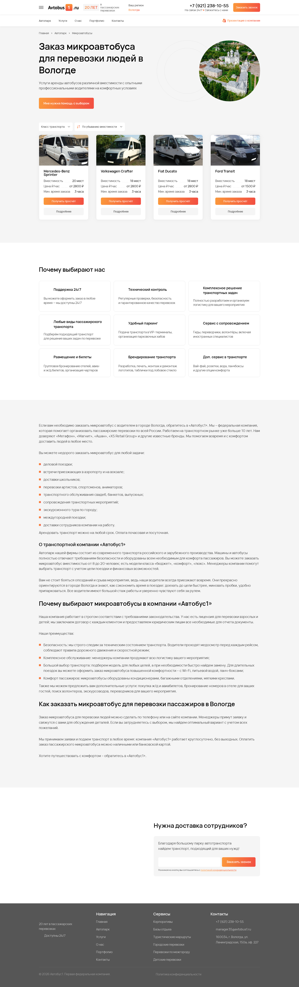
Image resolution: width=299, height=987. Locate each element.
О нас (78, 20)
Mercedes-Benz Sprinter (57, 172)
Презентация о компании (241, 20)
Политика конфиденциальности (178, 974)
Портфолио (96, 20)
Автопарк (45, 20)
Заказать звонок (246, 7)
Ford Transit (225, 171)
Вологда (134, 10)
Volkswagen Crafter (117, 171)
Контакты (118, 20)
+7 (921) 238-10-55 (209, 6)
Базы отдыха (162, 929)
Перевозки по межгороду (171, 952)
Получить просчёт (64, 201)
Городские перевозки (168, 944)
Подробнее (63, 211)
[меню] (41, 7)
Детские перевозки (167, 959)
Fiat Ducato (167, 171)
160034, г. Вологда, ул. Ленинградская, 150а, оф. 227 (237, 939)
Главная (44, 33)
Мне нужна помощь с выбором (66, 103)
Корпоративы (163, 922)
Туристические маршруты (172, 937)
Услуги (63, 20)
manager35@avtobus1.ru (233, 929)
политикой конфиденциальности (218, 870)
